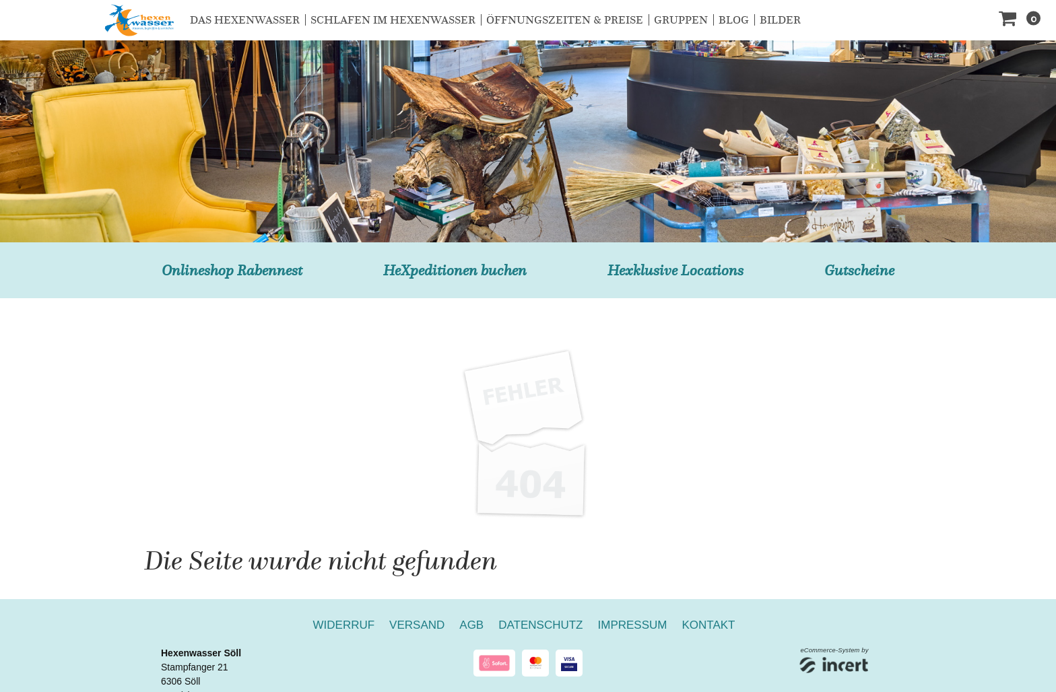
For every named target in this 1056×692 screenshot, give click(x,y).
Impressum (632, 625)
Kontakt (708, 625)
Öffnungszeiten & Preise (564, 20)
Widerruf (344, 625)
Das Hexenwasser (245, 20)
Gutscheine (859, 270)
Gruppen (681, 20)
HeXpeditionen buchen (455, 270)
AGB (471, 625)
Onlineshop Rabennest (232, 270)
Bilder (780, 20)
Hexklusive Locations (675, 270)
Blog (734, 20)
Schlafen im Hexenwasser (392, 20)
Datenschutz (540, 625)
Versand (416, 625)
